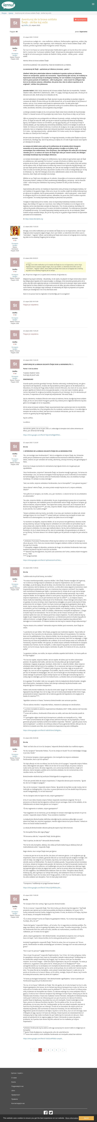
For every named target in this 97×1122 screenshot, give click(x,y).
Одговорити (80, 20)
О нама (14, 1078)
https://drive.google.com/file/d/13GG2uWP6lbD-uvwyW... (43, 1039)
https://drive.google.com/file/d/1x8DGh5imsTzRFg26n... (42, 730)
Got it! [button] (86, 1118)
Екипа (13, 1082)
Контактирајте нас (18, 1103)
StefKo (26, 25)
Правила (14, 1099)
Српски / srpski (17, 1073)
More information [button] (71, 1118)
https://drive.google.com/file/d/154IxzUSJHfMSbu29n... (42, 888)
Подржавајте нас (17, 1086)
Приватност (15, 1095)
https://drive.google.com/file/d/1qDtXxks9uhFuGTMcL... (42, 560)
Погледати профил (15, 54)
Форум (4, 13)
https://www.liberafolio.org (34, 219)
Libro (13, 1090)
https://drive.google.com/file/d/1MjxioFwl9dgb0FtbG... (42, 435)
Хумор (11, 13)
